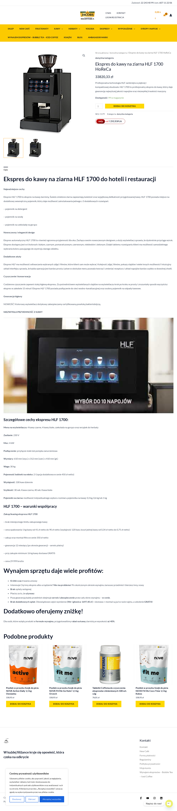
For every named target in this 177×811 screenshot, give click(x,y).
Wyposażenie (114, 28)
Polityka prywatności (150, 765)
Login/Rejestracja (139, 15)
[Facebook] (141, 799)
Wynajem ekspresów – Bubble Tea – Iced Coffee (32, 37)
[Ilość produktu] (99, 105)
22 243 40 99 (147, 2)
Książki (65, 37)
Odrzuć (32, 799)
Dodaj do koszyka (125, 105)
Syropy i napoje (137, 28)
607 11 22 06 (165, 2)
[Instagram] (153, 799)
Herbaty (67, 28)
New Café (22, 28)
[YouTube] (147, 799)
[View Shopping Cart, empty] (160, 15)
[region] (37, 787)
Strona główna (102, 52)
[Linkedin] (159, 799)
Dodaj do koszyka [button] (21, 704)
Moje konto (145, 769)
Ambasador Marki (92, 37)
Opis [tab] (6, 169)
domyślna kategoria (119, 52)
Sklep (10, 28)
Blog (75, 37)
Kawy (53, 28)
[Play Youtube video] (88, 365)
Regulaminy (145, 760)
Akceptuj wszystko (52, 799)
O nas (111, 15)
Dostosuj (16, 799)
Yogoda (81, 28)
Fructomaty (37, 28)
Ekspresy (95, 28)
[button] (56, 28)
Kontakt (122, 15)
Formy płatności (147, 756)
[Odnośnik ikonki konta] (170, 15)
